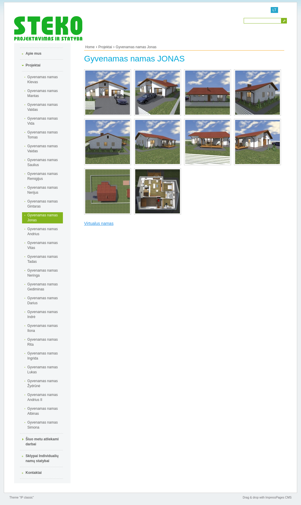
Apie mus (33, 53)
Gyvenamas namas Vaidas (42, 148)
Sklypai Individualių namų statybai (42, 458)
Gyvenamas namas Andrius (42, 231)
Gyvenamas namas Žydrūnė (42, 383)
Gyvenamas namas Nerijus (42, 190)
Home (90, 47)
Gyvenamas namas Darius (42, 300)
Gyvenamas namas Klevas (42, 79)
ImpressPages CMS (278, 497)
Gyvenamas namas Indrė (42, 314)
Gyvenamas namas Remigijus (42, 176)
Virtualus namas (98, 223)
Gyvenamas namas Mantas (42, 93)
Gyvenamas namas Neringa (42, 272)
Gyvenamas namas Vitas (42, 245)
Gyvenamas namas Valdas (42, 107)
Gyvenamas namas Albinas (42, 411)
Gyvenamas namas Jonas (42, 217)
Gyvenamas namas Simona (42, 424)
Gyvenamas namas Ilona (42, 328)
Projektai (33, 65)
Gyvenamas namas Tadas (42, 259)
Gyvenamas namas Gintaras (42, 203)
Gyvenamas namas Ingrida (42, 355)
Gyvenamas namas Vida (42, 121)
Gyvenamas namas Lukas (42, 369)
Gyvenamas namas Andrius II (42, 397)
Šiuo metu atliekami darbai (42, 441)
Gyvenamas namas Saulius (42, 162)
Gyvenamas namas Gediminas (42, 286)
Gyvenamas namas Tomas (42, 134)
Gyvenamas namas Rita (42, 342)
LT (274, 10)
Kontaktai (34, 473)
